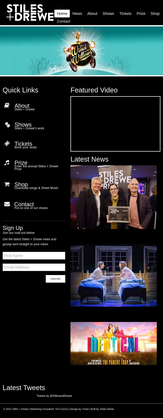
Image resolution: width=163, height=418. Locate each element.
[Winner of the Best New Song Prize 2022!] (115, 201)
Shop (155, 13)
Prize (141, 13)
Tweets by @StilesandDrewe (54, 395)
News (77, 13)
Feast (86, 409)
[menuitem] (62, 13)
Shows (108, 13)
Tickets (125, 13)
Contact (63, 21)
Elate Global (107, 409)
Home (62, 13)
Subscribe (56, 278)
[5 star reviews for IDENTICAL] (115, 280)
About (92, 13)
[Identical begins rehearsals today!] (115, 348)
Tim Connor (61, 409)
